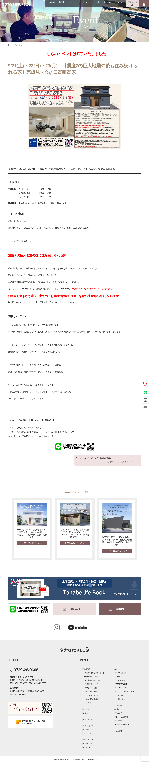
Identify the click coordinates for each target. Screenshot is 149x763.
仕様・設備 (121, 699)
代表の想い (119, 713)
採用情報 (119, 721)
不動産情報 (119, 2)
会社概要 (117, 709)
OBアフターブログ (89, 733)
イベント (73, 2)
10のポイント (122, 695)
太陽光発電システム (91, 684)
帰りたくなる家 (121, 673)
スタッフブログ (88, 726)
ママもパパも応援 (91, 688)
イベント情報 (87, 719)
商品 (97, 2)
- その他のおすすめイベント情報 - (74, 492)
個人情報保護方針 (122, 717)
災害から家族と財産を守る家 (94, 673)
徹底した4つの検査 (91, 692)
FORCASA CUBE (121, 684)
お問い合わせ (132, 2)
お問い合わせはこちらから (120, 462)
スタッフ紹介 (118, 705)
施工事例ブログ (88, 729)
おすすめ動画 (87, 747)
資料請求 (144, 2)
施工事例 (62, 2)
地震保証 (89, 703)
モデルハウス (86, 2)
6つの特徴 (51, 2)
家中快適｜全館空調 (91, 676)
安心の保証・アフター (92, 695)
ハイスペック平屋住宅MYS (125, 692)
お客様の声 (86, 713)
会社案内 (107, 2)
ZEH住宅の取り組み (122, 724)
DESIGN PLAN (121, 688)
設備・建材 (121, 680)
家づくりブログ (88, 740)
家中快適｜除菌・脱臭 (92, 680)
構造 (119, 676)
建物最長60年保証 (92, 699)
